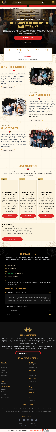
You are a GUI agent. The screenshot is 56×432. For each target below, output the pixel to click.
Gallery (41, 408)
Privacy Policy (21, 425)
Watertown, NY (4, 8)
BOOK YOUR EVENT (28, 38)
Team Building (16, 8)
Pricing (44, 408)
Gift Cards (31, 408)
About (19, 411)
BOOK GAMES (42, 6)
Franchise (38, 411)
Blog (13, 411)
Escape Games (11, 408)
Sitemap (36, 425)
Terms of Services (29, 425)
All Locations (4, 408)
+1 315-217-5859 (12, 268)
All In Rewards (9, 411)
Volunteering (42, 411)
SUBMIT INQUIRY (12, 239)
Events (10, 8)
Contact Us (48, 411)
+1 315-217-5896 (12, 265)
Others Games (25, 408)
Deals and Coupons (50, 408)
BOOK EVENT (13, 6)
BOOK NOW (9, 215)
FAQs (16, 411)
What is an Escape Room (26, 411)
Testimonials (36, 408)
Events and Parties (18, 408)
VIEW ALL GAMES (28, 42)
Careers (33, 411)
